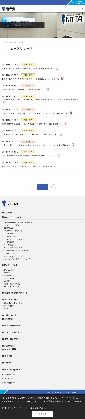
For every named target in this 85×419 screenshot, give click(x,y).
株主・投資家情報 (13, 325)
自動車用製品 (8, 228)
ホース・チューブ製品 (11, 225)
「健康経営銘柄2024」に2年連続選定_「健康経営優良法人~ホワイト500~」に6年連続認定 (39, 99)
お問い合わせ (10, 315)
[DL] (52, 68)
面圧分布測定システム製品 (12, 248)
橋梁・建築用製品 (9, 233)
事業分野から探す (11, 265)
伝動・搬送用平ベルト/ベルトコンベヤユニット (20, 222)
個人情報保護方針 (9, 374)
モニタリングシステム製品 (13, 239)
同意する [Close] (42, 414)
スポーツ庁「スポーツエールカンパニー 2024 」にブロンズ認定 (28, 134)
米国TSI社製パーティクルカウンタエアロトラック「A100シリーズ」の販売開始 (34, 145)
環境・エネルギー (10, 278)
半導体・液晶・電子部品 (12, 284)
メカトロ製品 (8, 245)
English (7, 362)
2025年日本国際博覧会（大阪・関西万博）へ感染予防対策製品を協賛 (30, 124)
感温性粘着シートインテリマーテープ (16, 250)
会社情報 (9, 318)
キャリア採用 (10, 349)
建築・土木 (8, 270)
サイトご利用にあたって (10, 383)
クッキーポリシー (8, 379)
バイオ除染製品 (8, 242)
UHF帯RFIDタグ (8, 253)
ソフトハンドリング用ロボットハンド (16, 259)
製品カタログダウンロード (16, 292)
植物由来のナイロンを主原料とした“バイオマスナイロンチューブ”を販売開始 (33, 113)
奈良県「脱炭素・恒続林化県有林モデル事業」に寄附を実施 (26, 68)
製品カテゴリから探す (11, 217)
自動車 (6, 272)
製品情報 (8, 212)
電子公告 (8, 356)
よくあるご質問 (11, 299)
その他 (5, 308)
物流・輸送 (8, 275)
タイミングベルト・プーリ (13, 256)
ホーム (4, 42)
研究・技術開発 (12, 339)
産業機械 (7, 281)
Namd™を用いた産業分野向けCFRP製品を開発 (21, 89)
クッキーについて (24, 407)
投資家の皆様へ (8, 306)
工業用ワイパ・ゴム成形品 (12, 231)
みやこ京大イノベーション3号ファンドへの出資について (25, 166)
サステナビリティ (13, 332)
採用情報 (9, 345)
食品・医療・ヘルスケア (12, 287)
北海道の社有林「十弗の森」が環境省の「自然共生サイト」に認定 (28, 79)
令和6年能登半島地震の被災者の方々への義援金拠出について (26, 155)
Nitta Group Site (12, 369)
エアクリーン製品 (9, 236)
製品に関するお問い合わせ (12, 303)
